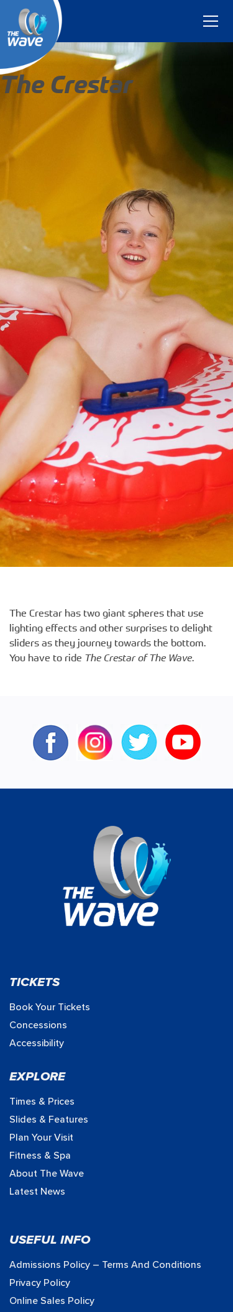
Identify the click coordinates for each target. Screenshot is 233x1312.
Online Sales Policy (51, 1301)
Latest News (37, 1191)
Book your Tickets (49, 1007)
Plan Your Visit (41, 1137)
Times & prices (42, 1101)
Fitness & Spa (40, 1155)
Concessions (38, 1025)
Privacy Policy (39, 1283)
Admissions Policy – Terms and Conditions (105, 1265)
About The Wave (46, 1173)
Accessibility (36, 1043)
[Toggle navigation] (210, 21)
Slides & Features (48, 1119)
